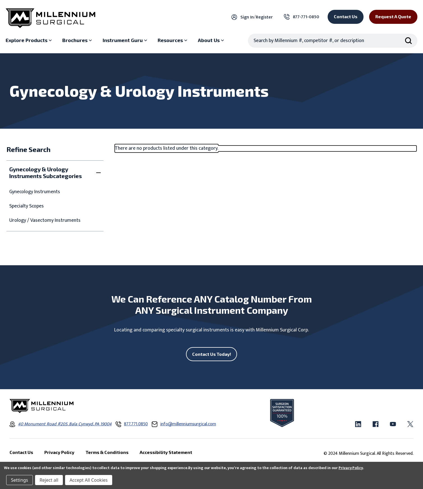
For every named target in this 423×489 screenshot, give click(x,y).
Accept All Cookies (89, 480)
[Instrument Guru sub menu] (125, 40)
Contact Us (345, 16)
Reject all (49, 480)
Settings (19, 480)
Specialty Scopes (26, 206)
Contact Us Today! (211, 354)
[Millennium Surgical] (50, 18)
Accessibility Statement (166, 452)
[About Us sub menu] (211, 40)
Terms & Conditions (107, 452)
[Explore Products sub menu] (29, 40)
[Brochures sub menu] (77, 40)
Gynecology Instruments (34, 192)
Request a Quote (393, 16)
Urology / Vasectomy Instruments (45, 220)
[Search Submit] (408, 40)
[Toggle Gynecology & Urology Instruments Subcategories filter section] (54, 172)
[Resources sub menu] (173, 40)
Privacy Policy (351, 468)
